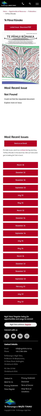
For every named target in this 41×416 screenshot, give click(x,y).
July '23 (20, 294)
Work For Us (8, 382)
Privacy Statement (11, 386)
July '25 (20, 195)
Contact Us (8, 378)
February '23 (20, 286)
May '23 (20, 302)
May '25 (20, 203)
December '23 (20, 264)
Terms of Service (27, 385)
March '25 (20, 210)
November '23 (20, 271)
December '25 (20, 172)
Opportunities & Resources (17, 11)
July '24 (20, 241)
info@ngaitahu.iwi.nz (24, 349)
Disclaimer (25, 382)
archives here (24, 150)
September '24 (20, 233)
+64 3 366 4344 (21, 351)
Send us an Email (20, 143)
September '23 (20, 279)
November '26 (20, 180)
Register (28, 324)
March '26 (20, 165)
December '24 (20, 218)
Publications (32, 11)
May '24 (20, 248)
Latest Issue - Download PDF (20, 27)
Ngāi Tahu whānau (20, 324)
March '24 (20, 256)
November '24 (20, 226)
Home (5, 11)
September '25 (20, 188)
